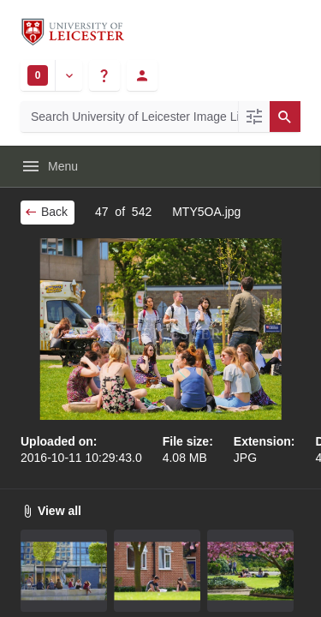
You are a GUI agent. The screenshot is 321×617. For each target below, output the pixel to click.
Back (46, 212)
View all (51, 511)
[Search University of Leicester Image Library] (129, 116)
